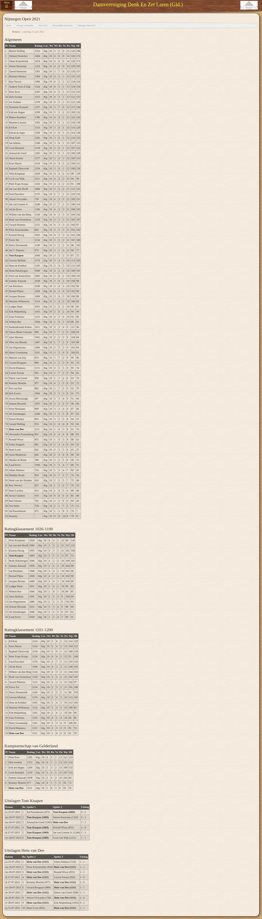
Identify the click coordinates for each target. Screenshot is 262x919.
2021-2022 (43, 25)
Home (8, 25)
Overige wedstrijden (24, 25)
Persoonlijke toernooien (62, 25)
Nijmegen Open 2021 (86, 25)
